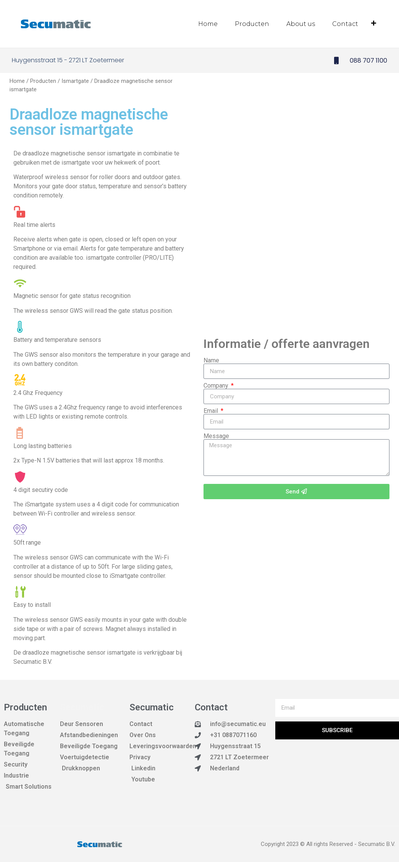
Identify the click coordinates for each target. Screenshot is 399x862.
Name (211, 360)
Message (216, 436)
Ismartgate (75, 80)
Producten (252, 23)
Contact (345, 23)
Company (217, 385)
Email (212, 411)
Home (208, 23)
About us (300, 23)
